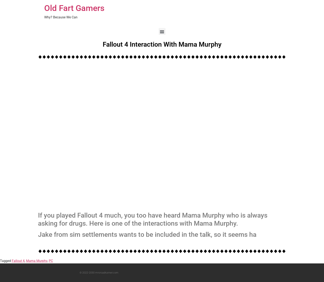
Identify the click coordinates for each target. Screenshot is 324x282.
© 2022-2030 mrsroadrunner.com (99, 272)
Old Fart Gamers (74, 8)
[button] (162, 31)
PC (51, 261)
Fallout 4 (18, 261)
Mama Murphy (36, 261)
